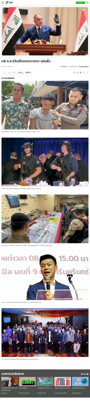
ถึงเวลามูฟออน (23, 388)
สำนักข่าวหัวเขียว (24, 393)
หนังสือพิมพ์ (63, 67)
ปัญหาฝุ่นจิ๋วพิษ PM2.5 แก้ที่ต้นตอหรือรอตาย (9, 389)
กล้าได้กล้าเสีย (41, 393)
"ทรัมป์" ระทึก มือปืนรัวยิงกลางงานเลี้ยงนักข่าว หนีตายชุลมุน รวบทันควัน (21, 188)
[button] (74, 72)
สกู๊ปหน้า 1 (4, 393)
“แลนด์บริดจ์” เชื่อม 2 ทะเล (44, 388)
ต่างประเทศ (73, 67)
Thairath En (80, 2)
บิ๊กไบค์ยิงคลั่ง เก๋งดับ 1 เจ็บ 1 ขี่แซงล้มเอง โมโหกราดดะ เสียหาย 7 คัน (20, 132)
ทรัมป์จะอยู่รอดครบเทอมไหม (62, 388)
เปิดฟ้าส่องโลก (76, 393)
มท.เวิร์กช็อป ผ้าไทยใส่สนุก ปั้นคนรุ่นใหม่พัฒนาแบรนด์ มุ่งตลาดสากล (19, 359)
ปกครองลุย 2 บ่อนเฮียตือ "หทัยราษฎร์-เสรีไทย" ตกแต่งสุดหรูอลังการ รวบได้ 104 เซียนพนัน (26, 245)
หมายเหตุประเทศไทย (60, 393)
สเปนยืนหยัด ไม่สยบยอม (78, 388)
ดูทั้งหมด (85, 374)
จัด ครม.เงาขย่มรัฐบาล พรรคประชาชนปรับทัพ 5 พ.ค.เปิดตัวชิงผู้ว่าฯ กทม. (21, 302)
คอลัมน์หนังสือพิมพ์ (13, 374)
